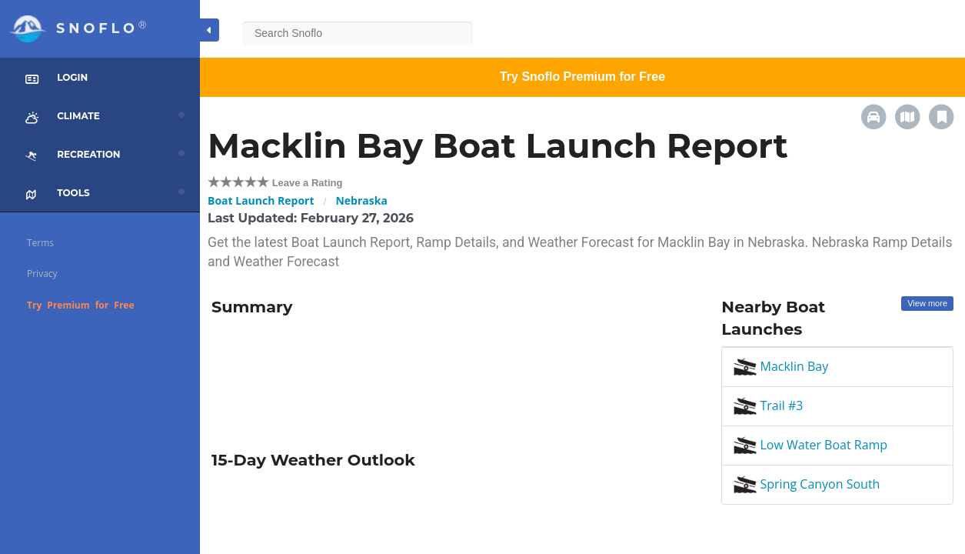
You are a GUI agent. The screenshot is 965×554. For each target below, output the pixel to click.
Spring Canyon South (807, 484)
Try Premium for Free (81, 305)
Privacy (42, 273)
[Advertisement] (454, 377)
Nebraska (361, 200)
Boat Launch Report (261, 200)
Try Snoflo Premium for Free (582, 76)
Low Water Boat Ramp (810, 444)
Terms (40, 242)
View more (927, 303)
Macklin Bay (781, 366)
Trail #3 (768, 405)
